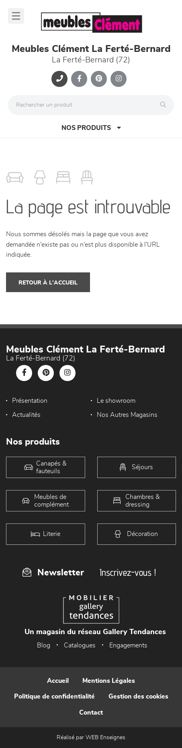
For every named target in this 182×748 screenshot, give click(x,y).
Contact (91, 712)
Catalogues (80, 645)
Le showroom (116, 401)
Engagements (128, 645)
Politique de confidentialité (54, 696)
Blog (43, 645)
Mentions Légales (108, 681)
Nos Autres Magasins (127, 415)
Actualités (26, 415)
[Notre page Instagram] (118, 79)
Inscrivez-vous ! (128, 572)
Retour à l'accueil (48, 283)
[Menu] (16, 16)
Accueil (58, 681)
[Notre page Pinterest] (99, 79)
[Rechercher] (165, 105)
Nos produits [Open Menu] (91, 127)
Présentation (29, 401)
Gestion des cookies (138, 696)
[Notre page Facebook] (79, 79)
